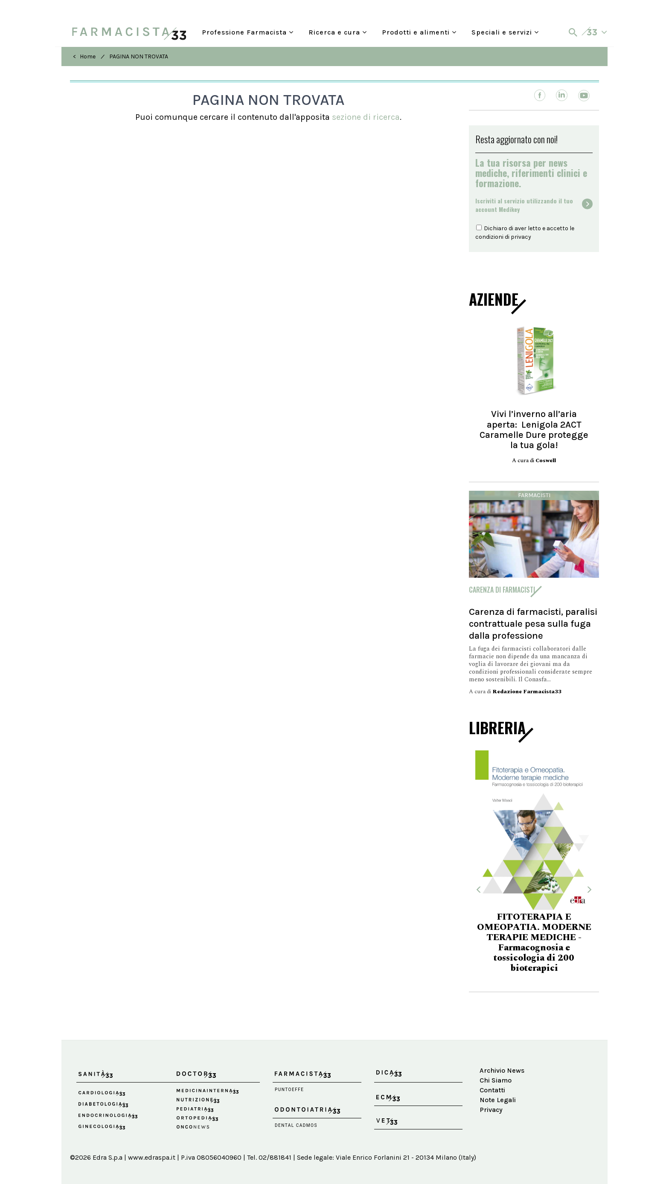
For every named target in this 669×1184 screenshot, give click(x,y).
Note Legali (498, 1100)
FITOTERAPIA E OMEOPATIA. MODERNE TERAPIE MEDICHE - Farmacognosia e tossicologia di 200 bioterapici (534, 942)
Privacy (491, 1110)
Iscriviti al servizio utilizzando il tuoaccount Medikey (524, 205)
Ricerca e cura (337, 32)
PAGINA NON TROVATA (138, 56)
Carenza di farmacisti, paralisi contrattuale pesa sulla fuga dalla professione (533, 623)
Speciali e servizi (505, 32)
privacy (521, 236)
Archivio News (502, 1070)
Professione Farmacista (248, 32)
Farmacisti (534, 495)
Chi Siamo (496, 1080)
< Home (84, 56)
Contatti (492, 1090)
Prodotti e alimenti (419, 32)
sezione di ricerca (366, 117)
